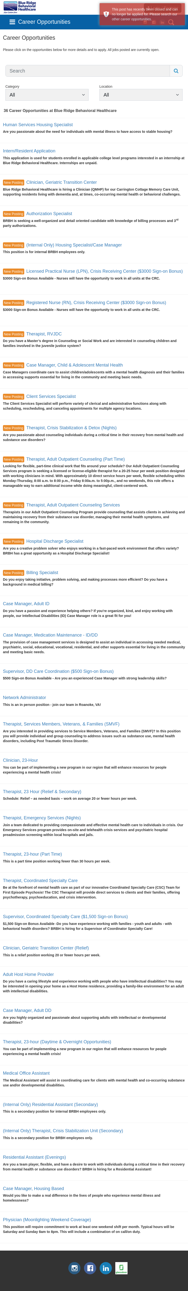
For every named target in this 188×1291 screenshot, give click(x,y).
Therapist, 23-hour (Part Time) (32, 854)
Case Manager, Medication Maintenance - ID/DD (50, 635)
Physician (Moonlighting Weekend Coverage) (47, 1219)
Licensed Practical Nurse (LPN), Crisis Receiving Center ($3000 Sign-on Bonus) (104, 271)
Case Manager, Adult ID (26, 603)
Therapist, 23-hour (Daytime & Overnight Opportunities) (57, 1041)
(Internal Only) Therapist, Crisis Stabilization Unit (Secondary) (63, 1130)
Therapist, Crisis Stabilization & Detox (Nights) (71, 427)
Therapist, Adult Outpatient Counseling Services (73, 505)
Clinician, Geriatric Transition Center (61, 182)
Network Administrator (24, 697)
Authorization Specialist (49, 213)
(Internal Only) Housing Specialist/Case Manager (74, 245)
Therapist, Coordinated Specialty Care (40, 880)
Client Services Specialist (51, 396)
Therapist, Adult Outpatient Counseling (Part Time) (75, 459)
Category (12, 86)
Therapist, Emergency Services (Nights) (42, 817)
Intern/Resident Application (29, 150)
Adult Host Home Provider (28, 974)
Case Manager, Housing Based (33, 1188)
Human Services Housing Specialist (38, 124)
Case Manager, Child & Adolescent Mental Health (74, 365)
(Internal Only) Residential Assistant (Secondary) (50, 1104)
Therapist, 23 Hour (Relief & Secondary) (42, 791)
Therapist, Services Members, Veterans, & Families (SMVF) (61, 724)
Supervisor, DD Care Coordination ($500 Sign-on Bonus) (58, 671)
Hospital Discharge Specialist (54, 541)
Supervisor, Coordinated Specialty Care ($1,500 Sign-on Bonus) (65, 916)
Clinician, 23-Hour (20, 760)
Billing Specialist (42, 572)
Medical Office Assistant (26, 1073)
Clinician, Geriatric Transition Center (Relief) (46, 948)
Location (105, 86)
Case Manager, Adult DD (27, 1010)
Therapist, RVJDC (44, 334)
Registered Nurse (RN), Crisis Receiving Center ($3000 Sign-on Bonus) (96, 302)
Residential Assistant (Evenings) (34, 1157)
